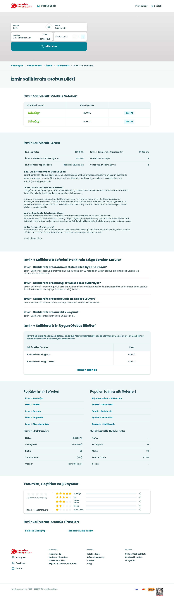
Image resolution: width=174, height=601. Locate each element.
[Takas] (49, 27)
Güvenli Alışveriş (95, 557)
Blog (89, 563)
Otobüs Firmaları (134, 557)
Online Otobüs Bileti (135, 554)
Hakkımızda (55, 554)
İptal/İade (142, 6)
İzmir (49, 65)
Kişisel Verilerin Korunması (63, 563)
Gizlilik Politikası (57, 560)
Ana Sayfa (17, 65)
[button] (141, 6)
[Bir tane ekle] (83, 37)
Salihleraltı (62, 65)
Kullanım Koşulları (58, 557)
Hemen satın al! (87, 369)
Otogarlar (130, 560)
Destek (157, 6)
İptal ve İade (93, 554)
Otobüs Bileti (34, 65)
